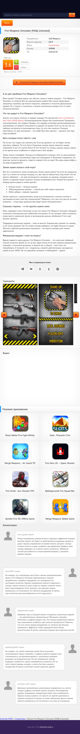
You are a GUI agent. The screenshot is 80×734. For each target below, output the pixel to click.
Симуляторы (54, 45)
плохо (20, 67)
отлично (21, 62)
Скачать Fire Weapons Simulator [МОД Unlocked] (41, 82)
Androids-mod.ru (46, 727)
